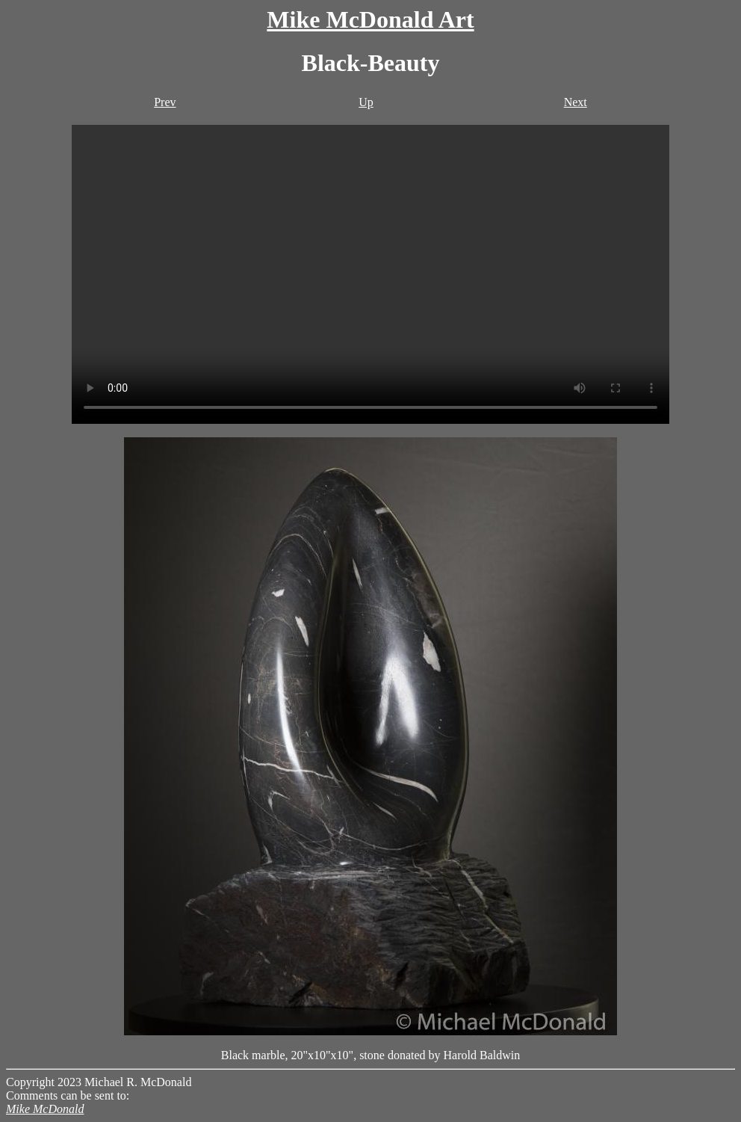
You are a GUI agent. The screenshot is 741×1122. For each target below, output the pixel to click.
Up (366, 102)
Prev (165, 102)
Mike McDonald (45, 1109)
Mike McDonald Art (370, 19)
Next (575, 102)
